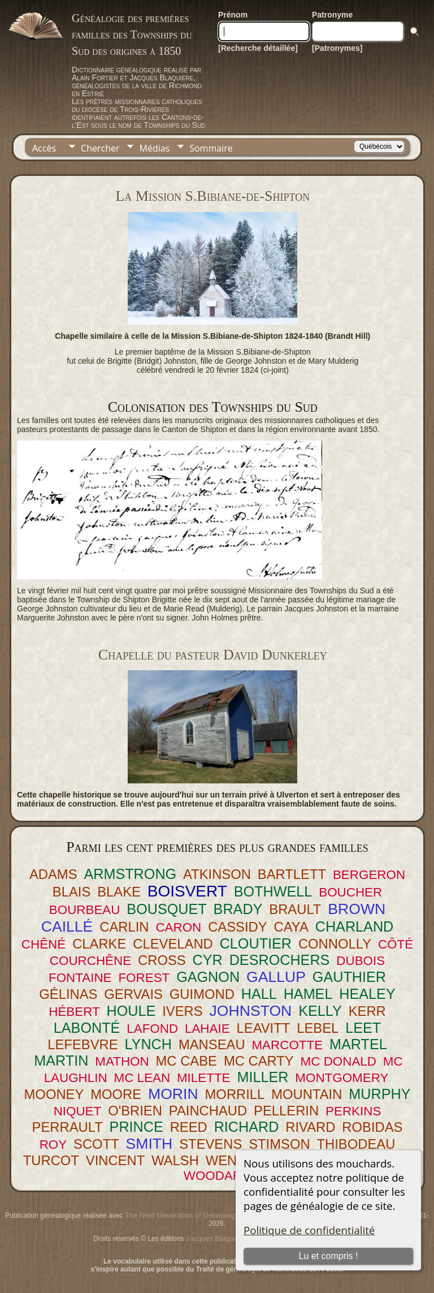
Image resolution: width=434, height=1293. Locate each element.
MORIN (173, 1093)
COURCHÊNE (90, 961)
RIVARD (310, 1127)
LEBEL (317, 1028)
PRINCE (136, 1127)
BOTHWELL (273, 891)
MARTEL (358, 1044)
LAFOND (152, 1029)
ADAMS (53, 874)
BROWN (356, 908)
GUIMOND (202, 994)
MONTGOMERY (341, 1078)
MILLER (262, 1077)
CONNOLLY (334, 943)
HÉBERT (74, 1012)
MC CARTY (259, 1060)
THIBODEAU (356, 1144)
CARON (178, 927)
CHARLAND (354, 926)
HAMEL (308, 994)
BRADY (238, 909)
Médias (154, 148)
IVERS (182, 1011)
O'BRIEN (135, 1110)
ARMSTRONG (130, 874)
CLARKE (99, 943)
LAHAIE (207, 1029)
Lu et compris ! (328, 1256)
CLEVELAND (173, 943)
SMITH (149, 1143)
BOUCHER (350, 892)
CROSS (162, 960)
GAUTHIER (349, 977)
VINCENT (115, 1160)
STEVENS (210, 1144)
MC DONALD (338, 1061)
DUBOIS (360, 961)
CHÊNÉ (43, 944)
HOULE (131, 1011)
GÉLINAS (68, 994)
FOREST (144, 978)
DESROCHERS (279, 960)
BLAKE (119, 891)
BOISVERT (187, 891)
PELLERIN (286, 1110)
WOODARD (217, 1176)
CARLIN (124, 926)
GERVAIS (133, 994)
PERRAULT (67, 1127)
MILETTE (204, 1078)
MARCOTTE (287, 1045)
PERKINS (353, 1111)
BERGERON (369, 875)
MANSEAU (212, 1044)
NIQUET (78, 1111)
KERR (367, 1011)
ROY (53, 1144)
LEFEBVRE (82, 1044)
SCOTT (96, 1144)
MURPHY (379, 1094)
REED (188, 1127)
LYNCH (148, 1044)
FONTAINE (80, 978)
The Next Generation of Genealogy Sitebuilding (202, 1215)
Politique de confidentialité (309, 1230)
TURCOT (51, 1160)
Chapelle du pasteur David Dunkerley (212, 654)
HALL (259, 994)
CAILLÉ (67, 926)
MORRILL (235, 1094)
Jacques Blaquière (216, 1238)
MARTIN (61, 1060)
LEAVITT (263, 1028)
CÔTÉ (395, 944)
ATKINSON (217, 874)
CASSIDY (237, 926)
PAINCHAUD (208, 1110)
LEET (363, 1028)
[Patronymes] (337, 48)
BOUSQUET (166, 909)
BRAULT (295, 909)
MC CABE (186, 1060)
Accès (44, 148)
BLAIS (71, 891)
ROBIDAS (372, 1127)
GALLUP (276, 976)
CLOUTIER (256, 943)
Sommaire (210, 148)
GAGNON (208, 977)
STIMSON (279, 1144)
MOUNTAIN (306, 1094)
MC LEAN (142, 1078)
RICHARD (246, 1127)
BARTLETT (292, 874)
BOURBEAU (84, 910)
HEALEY (367, 994)
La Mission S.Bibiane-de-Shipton (212, 196)
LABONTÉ (87, 1028)
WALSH (175, 1160)
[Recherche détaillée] (258, 48)
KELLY (320, 1011)
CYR (208, 960)
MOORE (115, 1094)
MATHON (122, 1061)
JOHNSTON (251, 1010)
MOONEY (54, 1094)
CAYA (291, 926)
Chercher (100, 148)
